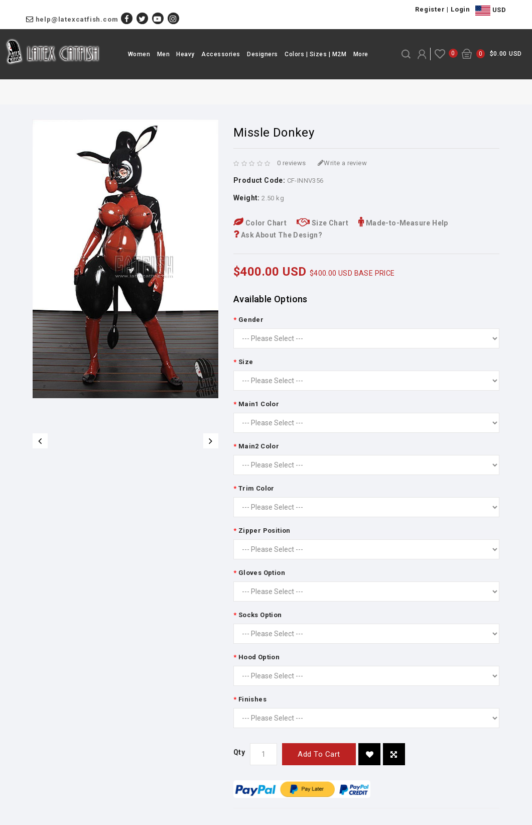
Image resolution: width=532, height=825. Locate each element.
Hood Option (259, 657)
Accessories (220, 54)
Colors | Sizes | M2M (315, 54)
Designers (262, 54)
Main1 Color (258, 404)
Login (460, 9)
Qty (239, 752)
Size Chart (322, 223)
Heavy (185, 54)
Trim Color (256, 488)
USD (490, 11)
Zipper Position (264, 530)
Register (430, 9)
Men (163, 54)
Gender (250, 319)
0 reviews (291, 163)
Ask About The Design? (277, 235)
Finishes (252, 699)
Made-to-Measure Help (403, 223)
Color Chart (260, 223)
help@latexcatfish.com (77, 19)
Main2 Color (258, 446)
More (360, 54)
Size (245, 362)
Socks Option (260, 615)
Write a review (342, 163)
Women (139, 54)
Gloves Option (261, 572)
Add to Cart (319, 754)
